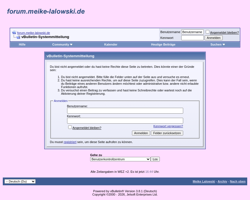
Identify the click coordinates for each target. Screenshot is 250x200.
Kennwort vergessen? (168, 126)
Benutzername (170, 32)
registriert (70, 142)
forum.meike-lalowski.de (33, 32)
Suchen (218, 44)
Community (62, 44)
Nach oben (238, 181)
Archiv (222, 181)
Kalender (110, 44)
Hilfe (22, 44)
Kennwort (166, 37)
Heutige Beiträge (163, 44)
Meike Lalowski (204, 181)
